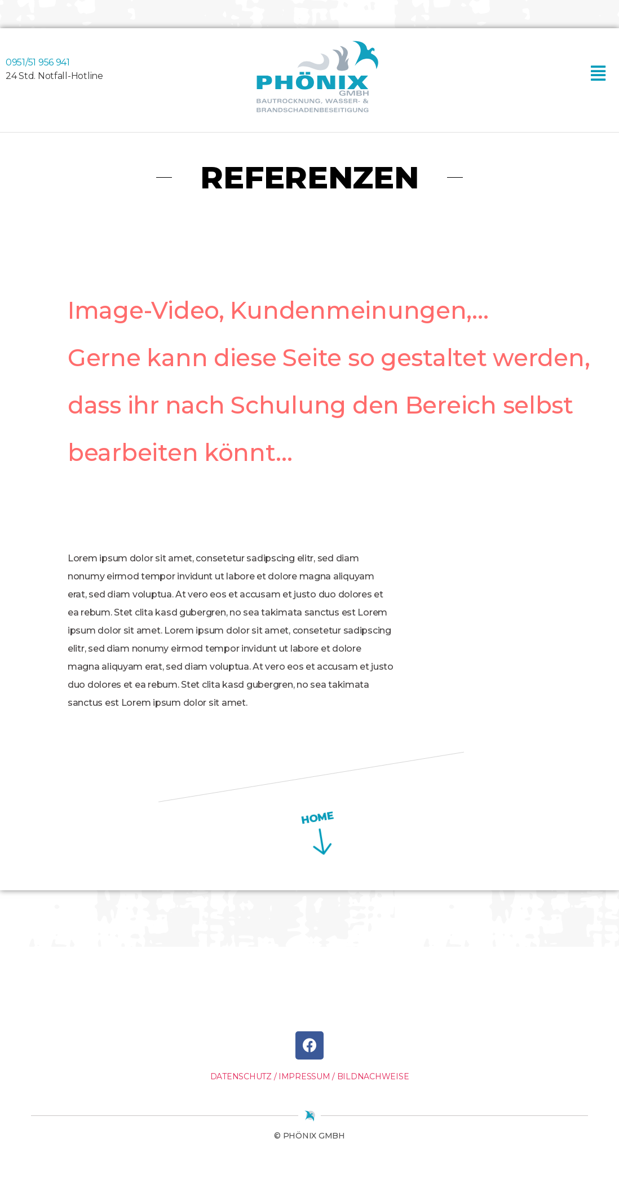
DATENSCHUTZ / (243, 1076)
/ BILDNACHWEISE (370, 1076)
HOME (299, 817)
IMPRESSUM (304, 1076)
